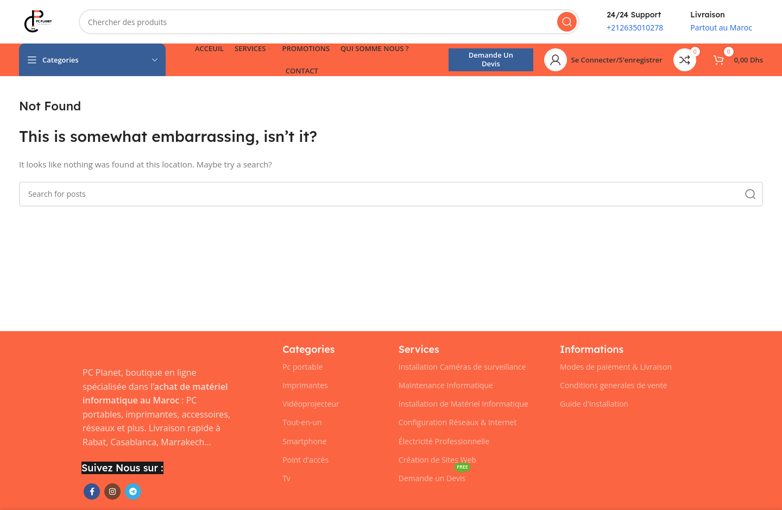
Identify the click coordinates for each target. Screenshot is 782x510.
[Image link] (81, 348)
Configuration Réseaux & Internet (458, 422)
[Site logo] (38, 20)
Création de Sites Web (437, 460)
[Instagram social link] (112, 491)
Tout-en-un (301, 422)
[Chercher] (329, 21)
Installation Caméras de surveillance (462, 367)
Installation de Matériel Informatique (463, 404)
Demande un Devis (491, 59)
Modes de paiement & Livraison (616, 367)
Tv (286, 478)
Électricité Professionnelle (444, 441)
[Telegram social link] (133, 491)
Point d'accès (305, 460)
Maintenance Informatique (446, 385)
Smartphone (304, 441)
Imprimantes (305, 385)
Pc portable (302, 367)
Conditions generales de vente (613, 385)
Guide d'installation (594, 404)
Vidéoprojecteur (310, 404)
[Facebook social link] (92, 491)
